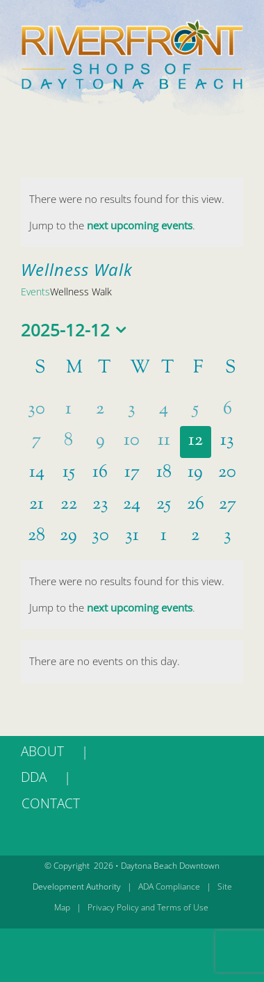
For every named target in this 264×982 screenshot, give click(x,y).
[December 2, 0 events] (100, 411)
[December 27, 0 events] (227, 506)
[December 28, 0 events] (37, 537)
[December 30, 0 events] (100, 537)
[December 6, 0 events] (227, 411)
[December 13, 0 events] (227, 442)
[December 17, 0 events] (132, 474)
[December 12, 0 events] (196, 442)
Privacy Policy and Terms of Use (148, 907)
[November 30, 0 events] (37, 411)
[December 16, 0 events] (100, 474)
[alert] (132, 212)
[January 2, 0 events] (196, 537)
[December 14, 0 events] (37, 474)
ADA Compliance (169, 886)
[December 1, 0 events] (69, 411)
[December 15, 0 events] (69, 474)
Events (35, 291)
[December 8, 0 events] (69, 442)
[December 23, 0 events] (100, 506)
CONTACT (51, 803)
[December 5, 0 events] (196, 411)
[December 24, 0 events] (132, 506)
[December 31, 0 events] (132, 537)
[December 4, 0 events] (164, 411)
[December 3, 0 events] (132, 411)
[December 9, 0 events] (100, 442)
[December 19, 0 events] (196, 474)
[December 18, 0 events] (164, 474)
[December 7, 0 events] (37, 442)
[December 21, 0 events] (37, 506)
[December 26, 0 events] (196, 506)
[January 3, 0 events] (227, 537)
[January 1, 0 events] (164, 537)
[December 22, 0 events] (69, 506)
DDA (34, 777)
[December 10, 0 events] (132, 442)
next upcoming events (139, 225)
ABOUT (42, 751)
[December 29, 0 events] (69, 537)
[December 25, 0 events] (164, 506)
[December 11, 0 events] (164, 442)
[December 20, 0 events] (227, 474)
